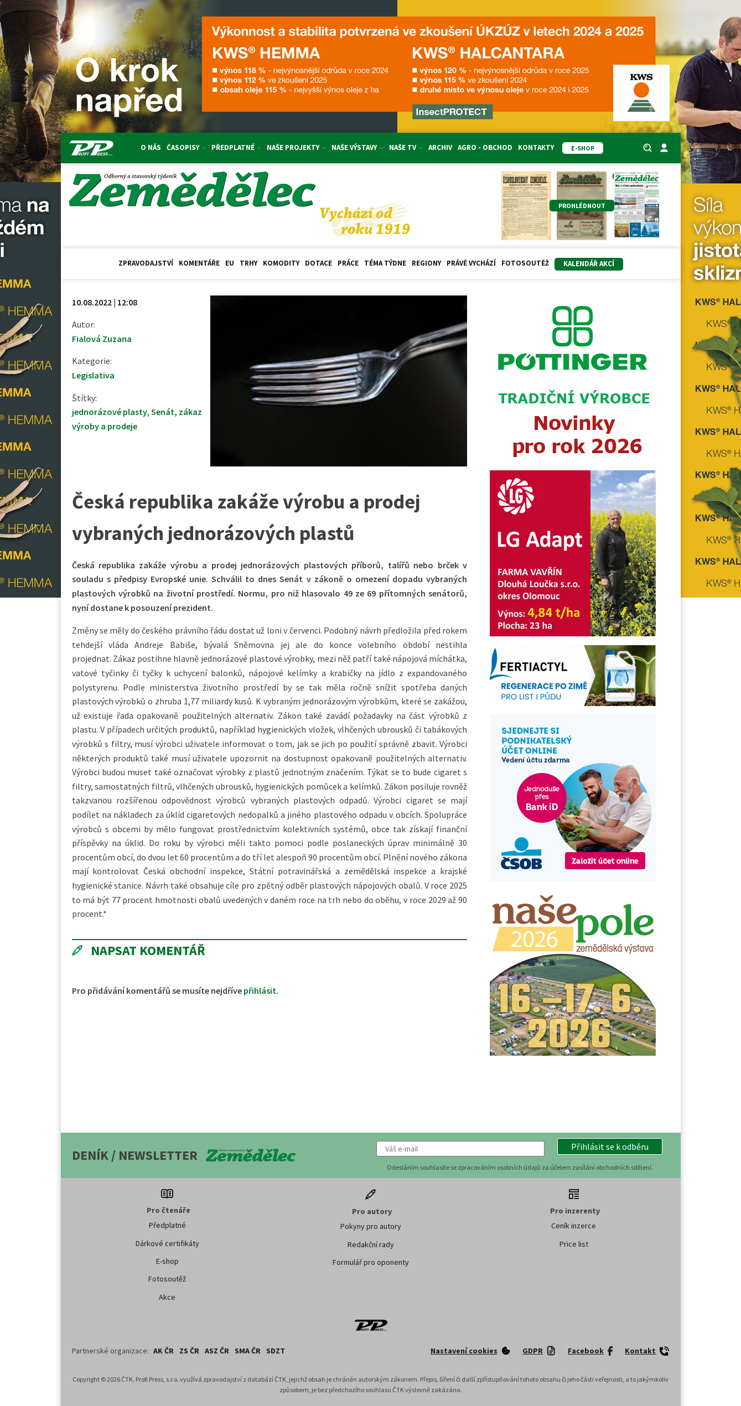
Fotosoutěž (525, 263)
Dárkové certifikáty (167, 1243)
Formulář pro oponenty (371, 1262)
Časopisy (186, 147)
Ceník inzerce (573, 1226)
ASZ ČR (217, 1351)
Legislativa (93, 375)
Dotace (318, 263)
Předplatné (236, 147)
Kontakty (536, 147)
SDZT (275, 1351)
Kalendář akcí (588, 263)
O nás (151, 147)
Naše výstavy (357, 147)
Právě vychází (471, 263)
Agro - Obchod (485, 147)
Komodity (281, 263)
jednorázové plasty (109, 411)
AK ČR (163, 1351)
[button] (609, 1146)
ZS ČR (189, 1351)
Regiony (426, 263)
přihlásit (259, 990)
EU (229, 263)
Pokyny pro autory (370, 1226)
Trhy (248, 263)
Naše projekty (296, 147)
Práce (348, 263)
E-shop (167, 1261)
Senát (162, 411)
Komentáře (199, 263)
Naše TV (406, 147)
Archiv (440, 147)
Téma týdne (385, 263)
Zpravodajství (145, 263)
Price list (573, 1244)
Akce (167, 1297)
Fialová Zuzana (102, 338)
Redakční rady (371, 1244)
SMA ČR (248, 1351)
